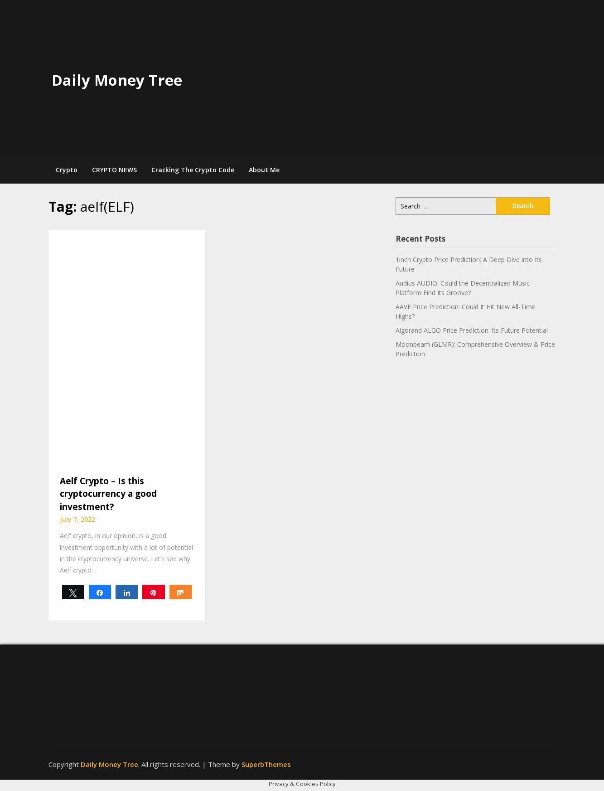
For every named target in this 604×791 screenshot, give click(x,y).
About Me (264, 169)
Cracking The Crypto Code (192, 169)
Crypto (66, 169)
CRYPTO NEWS (114, 169)
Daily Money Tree (117, 80)
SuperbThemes (266, 764)
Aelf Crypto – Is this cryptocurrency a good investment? (108, 494)
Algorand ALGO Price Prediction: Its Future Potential (472, 330)
